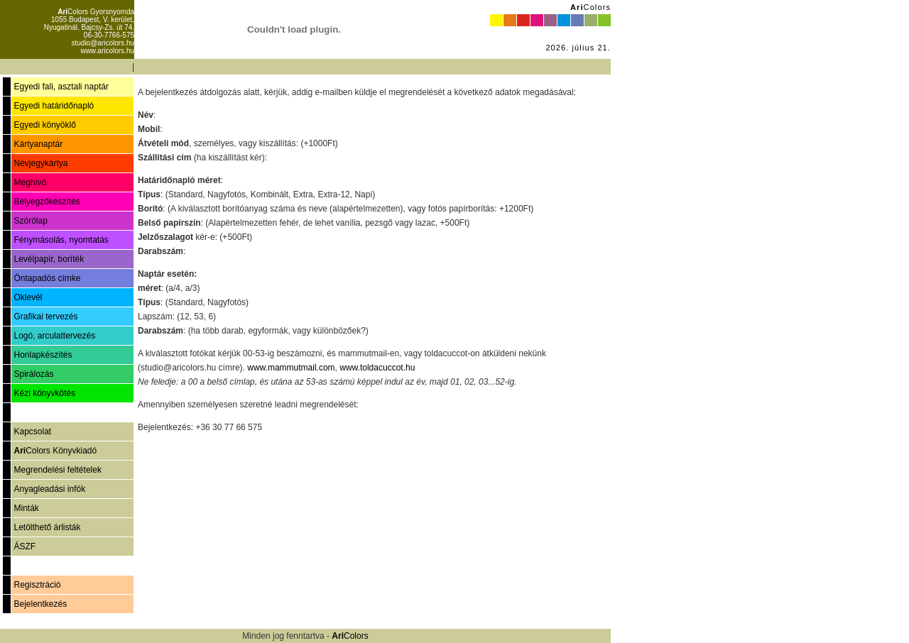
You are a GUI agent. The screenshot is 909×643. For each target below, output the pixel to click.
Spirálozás (33, 374)
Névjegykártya (40, 163)
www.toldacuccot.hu (377, 368)
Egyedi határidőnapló (53, 106)
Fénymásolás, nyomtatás (60, 240)
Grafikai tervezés (45, 317)
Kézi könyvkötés (44, 393)
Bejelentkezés (40, 604)
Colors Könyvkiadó (55, 451)
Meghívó (29, 182)
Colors (590, 7)
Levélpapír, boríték (48, 259)
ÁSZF (24, 546)
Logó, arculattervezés (54, 336)
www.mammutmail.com (290, 368)
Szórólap (30, 221)
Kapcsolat (32, 431)
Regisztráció (36, 585)
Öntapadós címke (46, 278)
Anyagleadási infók (49, 489)
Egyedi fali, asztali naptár (60, 87)
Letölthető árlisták (46, 527)
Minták (25, 508)
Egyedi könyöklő (44, 125)
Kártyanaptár (37, 144)
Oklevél (27, 297)
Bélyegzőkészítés (46, 202)
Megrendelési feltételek (57, 470)
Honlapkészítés (42, 355)
